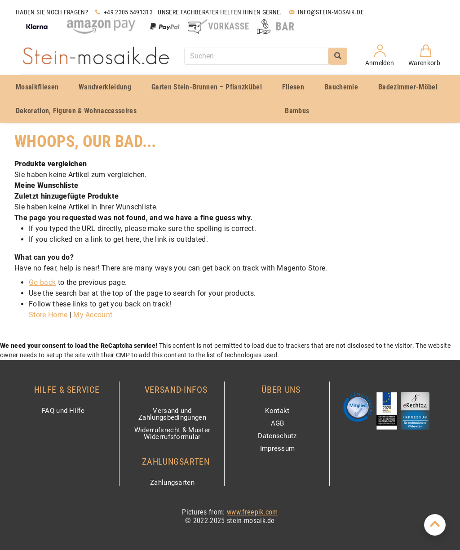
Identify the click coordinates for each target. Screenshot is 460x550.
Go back (42, 282)
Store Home (48, 314)
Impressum (277, 448)
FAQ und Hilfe (63, 411)
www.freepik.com (252, 512)
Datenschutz (277, 436)
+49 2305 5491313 (123, 12)
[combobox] (256, 56)
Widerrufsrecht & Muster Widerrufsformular (172, 434)
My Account (92, 314)
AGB (277, 423)
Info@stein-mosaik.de (325, 12)
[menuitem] (40, 87)
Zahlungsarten (172, 482)
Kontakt (277, 411)
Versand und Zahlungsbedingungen (172, 414)
